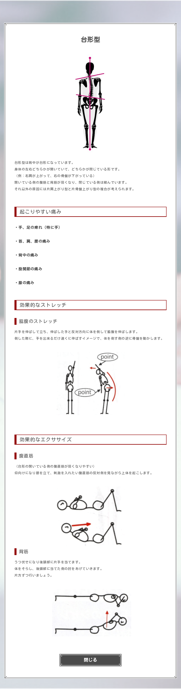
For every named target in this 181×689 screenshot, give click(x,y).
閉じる (91, 660)
